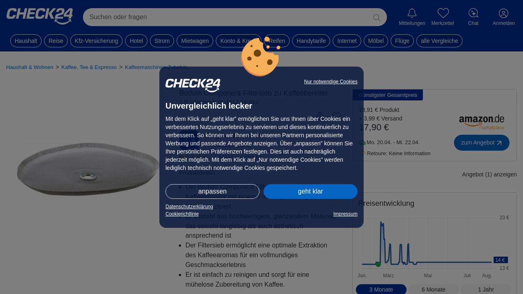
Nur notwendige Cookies (331, 82)
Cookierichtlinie (182, 214)
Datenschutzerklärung (189, 206)
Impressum (345, 214)
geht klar (310, 191)
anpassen (212, 191)
